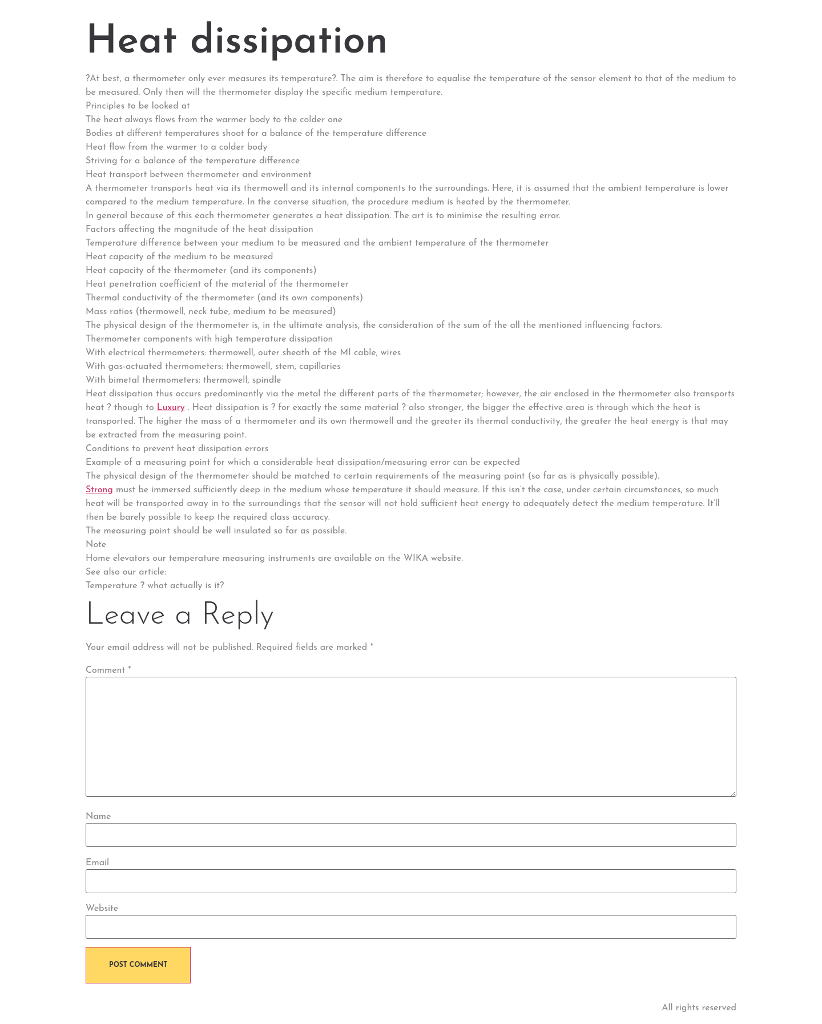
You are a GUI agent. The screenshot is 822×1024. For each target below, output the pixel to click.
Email (97, 863)
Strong (99, 490)
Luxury (171, 407)
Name (98, 816)
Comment (108, 670)
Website (102, 908)
